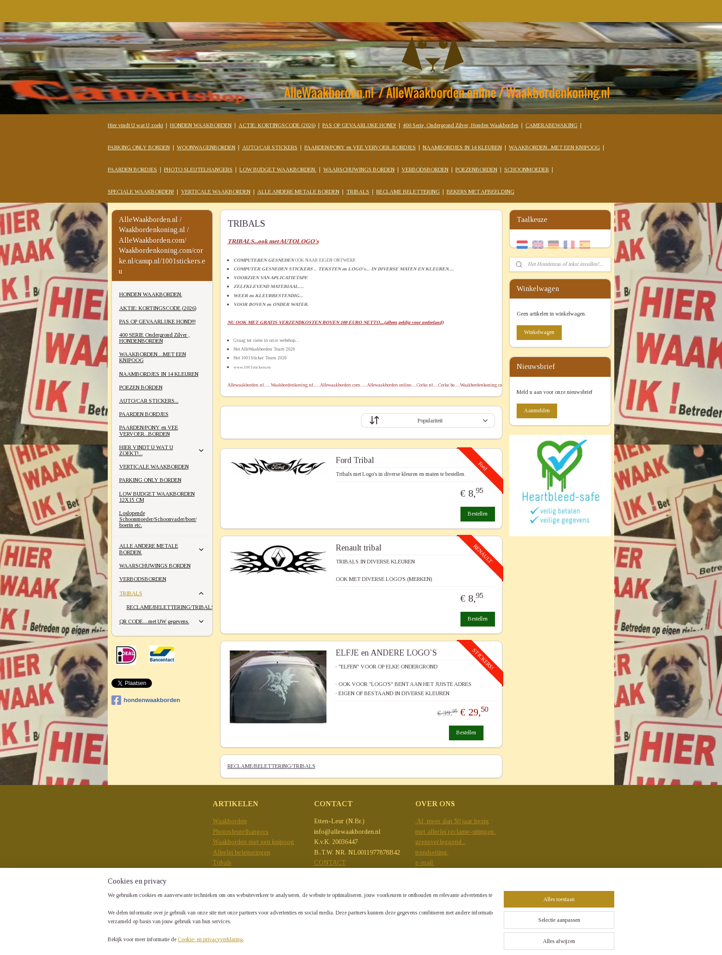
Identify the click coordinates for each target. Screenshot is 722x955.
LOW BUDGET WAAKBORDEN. (277, 169)
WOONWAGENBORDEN (206, 147)
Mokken (224, 883)
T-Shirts (223, 893)
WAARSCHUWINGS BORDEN (359, 169)
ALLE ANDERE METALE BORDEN (298, 191)
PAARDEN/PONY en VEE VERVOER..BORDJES (360, 147)
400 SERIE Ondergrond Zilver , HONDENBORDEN (154, 338)
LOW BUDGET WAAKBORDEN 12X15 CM (157, 497)
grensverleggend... (440, 841)
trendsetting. (431, 852)
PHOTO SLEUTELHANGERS (198, 169)
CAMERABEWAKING (551, 125)
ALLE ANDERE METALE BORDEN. (162, 549)
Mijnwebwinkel (556, 938)
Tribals (222, 862)
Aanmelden (537, 410)
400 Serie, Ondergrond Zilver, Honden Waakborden (460, 125)
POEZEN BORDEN (141, 387)
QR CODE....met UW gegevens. (162, 621)
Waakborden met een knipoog (253, 841)
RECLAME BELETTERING (408, 191)
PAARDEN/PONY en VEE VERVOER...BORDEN (148, 430)
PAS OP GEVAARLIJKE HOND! (359, 125)
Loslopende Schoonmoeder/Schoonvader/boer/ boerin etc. (158, 519)
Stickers (223, 872)
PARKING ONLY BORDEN (139, 147)
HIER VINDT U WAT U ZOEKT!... (162, 450)
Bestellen (478, 513)
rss (464, 938)
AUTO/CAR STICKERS (269, 147)
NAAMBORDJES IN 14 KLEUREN (462, 147)
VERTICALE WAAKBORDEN (215, 191)
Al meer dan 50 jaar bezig (452, 821)
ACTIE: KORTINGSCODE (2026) (277, 125)
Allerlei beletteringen (241, 852)
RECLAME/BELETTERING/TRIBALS (271, 766)
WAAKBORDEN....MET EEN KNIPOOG (152, 357)
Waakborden (230, 821)
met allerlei (431, 831)
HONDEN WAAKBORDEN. (150, 294)
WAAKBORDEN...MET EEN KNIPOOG (554, 147)
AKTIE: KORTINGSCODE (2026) (157, 308)
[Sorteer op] (428, 421)
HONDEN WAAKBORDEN (201, 125)
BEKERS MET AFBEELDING (480, 191)
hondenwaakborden (145, 700)
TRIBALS (357, 191)
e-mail (425, 862)
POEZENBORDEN (476, 169)
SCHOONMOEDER (526, 169)
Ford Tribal (354, 460)
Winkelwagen (539, 332)
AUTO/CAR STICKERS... (149, 401)
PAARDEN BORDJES (132, 169)
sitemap (449, 938)
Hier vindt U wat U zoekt (135, 125)
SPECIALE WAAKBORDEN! (141, 191)
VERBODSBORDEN (425, 169)
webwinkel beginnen (491, 938)
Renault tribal (358, 547)
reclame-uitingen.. (472, 831)
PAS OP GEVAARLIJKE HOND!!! (157, 321)
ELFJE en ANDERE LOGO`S (386, 652)
